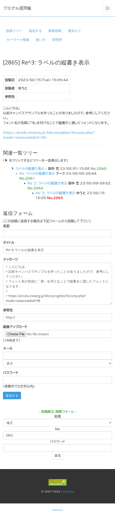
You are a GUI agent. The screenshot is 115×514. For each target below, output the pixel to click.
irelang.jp (67, 491)
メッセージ (10, 259)
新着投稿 (54, 30)
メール (7, 348)
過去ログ (74, 30)
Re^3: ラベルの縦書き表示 (55, 193)
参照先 (8, 310)
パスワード (10, 372)
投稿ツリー (14, 30)
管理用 (57, 39)
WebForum (57, 510)
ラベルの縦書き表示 (29, 168)
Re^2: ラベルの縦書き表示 (47, 183)
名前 (6, 226)
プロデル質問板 (17, 8)
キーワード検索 (18, 39)
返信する (35, 30)
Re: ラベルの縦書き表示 (37, 173)
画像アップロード (15, 326)
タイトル (8, 242)
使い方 (41, 39)
